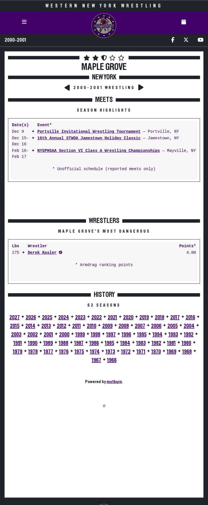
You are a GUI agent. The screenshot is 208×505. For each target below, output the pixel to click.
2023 (80, 317)
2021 (112, 317)
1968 (187, 352)
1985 (109, 343)
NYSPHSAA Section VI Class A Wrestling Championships (98, 151)
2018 (159, 317)
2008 (124, 326)
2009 (107, 326)
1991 (17, 343)
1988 (63, 343)
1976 (64, 352)
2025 (47, 317)
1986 (94, 343)
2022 (96, 317)
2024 (63, 317)
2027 (14, 317)
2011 (76, 326)
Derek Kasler (42, 252)
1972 (126, 352)
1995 (142, 334)
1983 (141, 343)
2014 (30, 326)
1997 (111, 334)
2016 (190, 317)
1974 (95, 352)
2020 (128, 317)
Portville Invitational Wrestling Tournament (89, 131)
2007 (140, 326)
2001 (48, 334)
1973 (110, 352)
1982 (156, 343)
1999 (80, 334)
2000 (64, 334)
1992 (188, 334)
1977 (48, 352)
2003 (16, 334)
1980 (186, 343)
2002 (32, 334)
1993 (173, 334)
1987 (78, 343)
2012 (61, 326)
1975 (79, 352)
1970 (156, 352)
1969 (171, 352)
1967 (96, 360)
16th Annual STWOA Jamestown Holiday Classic (89, 138)
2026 (31, 317)
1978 (33, 352)
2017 (175, 317)
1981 (171, 343)
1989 (48, 343)
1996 (126, 334)
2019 (144, 317)
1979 (17, 352)
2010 (91, 326)
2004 (189, 326)
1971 (141, 352)
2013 (46, 326)
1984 (125, 343)
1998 (95, 334)
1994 (158, 334)
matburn (114, 381)
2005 (172, 326)
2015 (14, 326)
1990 (32, 343)
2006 (156, 326)
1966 (112, 360)
